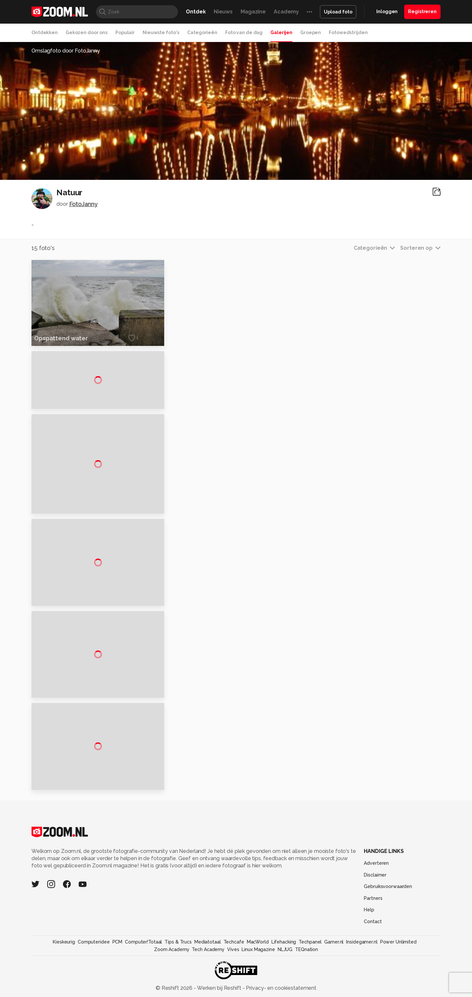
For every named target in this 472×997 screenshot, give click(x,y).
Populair (125, 32)
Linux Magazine (258, 980)
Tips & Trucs (178, 972)
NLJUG (285, 980)
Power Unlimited (398, 972)
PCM (117, 972)
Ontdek (196, 12)
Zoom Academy (171, 980)
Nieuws (223, 12)
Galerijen (281, 32)
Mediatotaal (207, 972)
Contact (373, 952)
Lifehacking (283, 972)
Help (369, 940)
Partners (373, 928)
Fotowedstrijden (348, 32)
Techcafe (234, 972)
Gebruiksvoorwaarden (388, 917)
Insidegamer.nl (361, 972)
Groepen (310, 32)
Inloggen (387, 11)
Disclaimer (375, 905)
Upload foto (338, 11)
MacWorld (258, 972)
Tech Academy (208, 980)
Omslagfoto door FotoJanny (65, 51)
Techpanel (310, 972)
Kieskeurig (64, 972)
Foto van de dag (244, 32)
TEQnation (306, 980)
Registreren (422, 11)
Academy (286, 12)
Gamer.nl (334, 972)
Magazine (253, 12)
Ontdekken (44, 32)
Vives (233, 980)
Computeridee (94, 972)
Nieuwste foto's (161, 32)
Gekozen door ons (87, 32)
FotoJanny (83, 204)
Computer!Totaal (143, 972)
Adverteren (376, 894)
